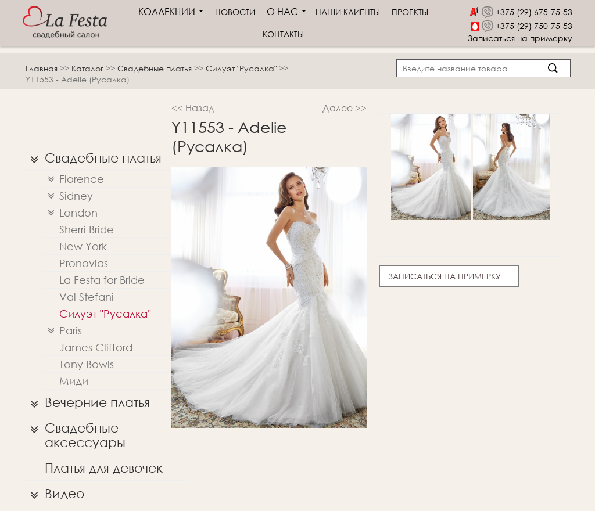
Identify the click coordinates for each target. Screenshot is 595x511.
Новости (235, 11)
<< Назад (192, 108)
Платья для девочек (104, 467)
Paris (62, 330)
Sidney (67, 196)
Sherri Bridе (86, 229)
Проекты (410, 11)
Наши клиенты (348, 11)
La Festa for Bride (102, 280)
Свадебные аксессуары (75, 432)
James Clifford (95, 347)
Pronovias (83, 263)
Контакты (283, 33)
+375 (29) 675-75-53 (534, 11)
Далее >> (344, 108)
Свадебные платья (155, 68)
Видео (54, 493)
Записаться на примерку (520, 38)
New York (83, 246)
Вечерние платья (87, 402)
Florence (73, 179)
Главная (42, 68)
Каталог (88, 68)
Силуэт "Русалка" (242, 68)
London (70, 212)
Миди (73, 381)
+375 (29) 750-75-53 (534, 25)
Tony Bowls (86, 364)
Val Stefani (86, 296)
